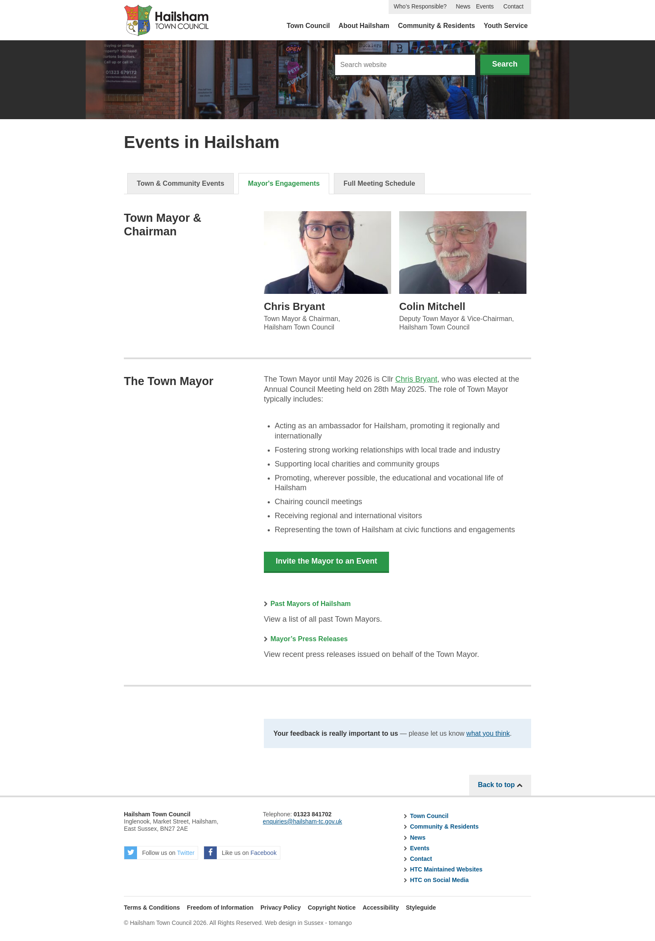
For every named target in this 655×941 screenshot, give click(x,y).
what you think (487, 733)
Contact (513, 6)
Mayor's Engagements (284, 183)
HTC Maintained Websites (446, 869)
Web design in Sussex (294, 922)
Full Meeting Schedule (379, 183)
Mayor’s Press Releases (308, 638)
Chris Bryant (294, 306)
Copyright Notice (331, 907)
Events (485, 6)
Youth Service (506, 25)
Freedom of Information (220, 907)
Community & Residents (436, 25)
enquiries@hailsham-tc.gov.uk (302, 821)
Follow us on (159, 852)
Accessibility (381, 907)
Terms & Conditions (152, 907)
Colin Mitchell (432, 306)
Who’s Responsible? (420, 6)
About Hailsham (364, 25)
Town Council (308, 25)
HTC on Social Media (439, 880)
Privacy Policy (280, 907)
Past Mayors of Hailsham (310, 603)
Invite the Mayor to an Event (326, 561)
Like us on (240, 852)
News (463, 6)
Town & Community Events (180, 183)
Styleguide (421, 907)
